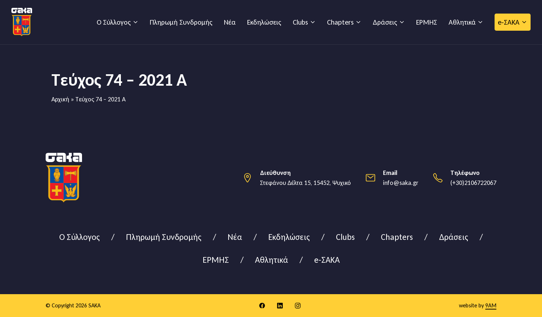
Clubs (300, 22)
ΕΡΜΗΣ (426, 22)
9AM (490, 305)
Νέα (230, 22)
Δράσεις (385, 22)
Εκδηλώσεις (264, 22)
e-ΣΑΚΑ (509, 22)
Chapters (340, 22)
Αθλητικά (462, 22)
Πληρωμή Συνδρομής (181, 22)
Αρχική (60, 99)
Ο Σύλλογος (114, 22)
